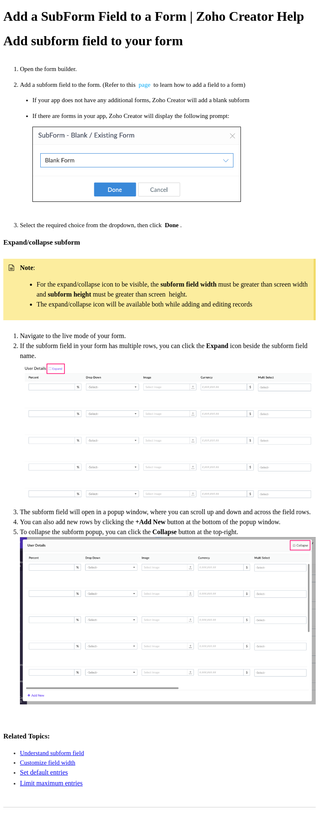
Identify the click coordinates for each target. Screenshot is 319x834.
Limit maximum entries (51, 783)
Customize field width (47, 762)
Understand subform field (52, 753)
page (145, 84)
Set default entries (44, 772)
